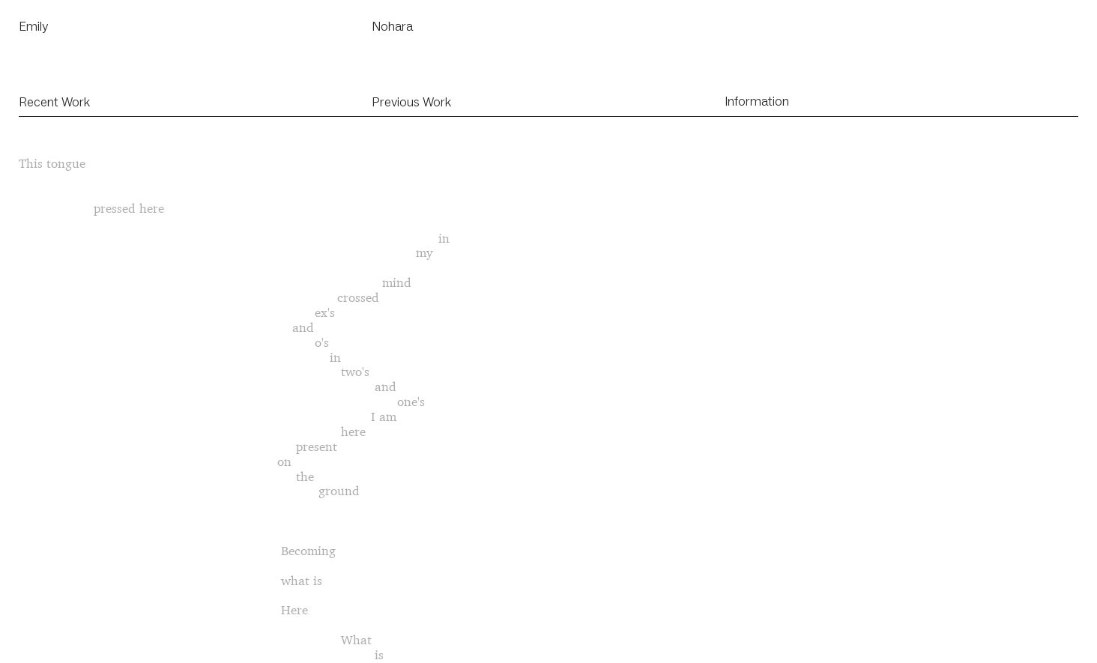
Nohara (392, 26)
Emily (33, 26)
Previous (396, 102)
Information (757, 101)
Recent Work (54, 102)
